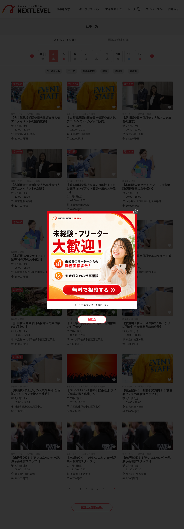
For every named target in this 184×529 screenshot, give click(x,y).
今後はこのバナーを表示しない (94, 305)
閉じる (92, 319)
